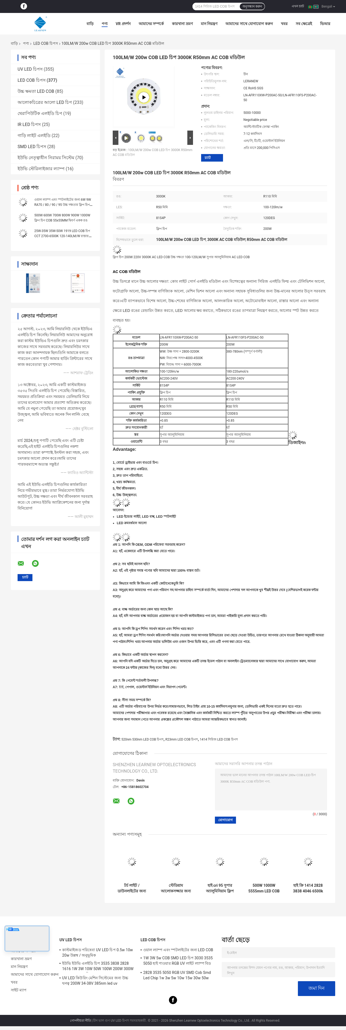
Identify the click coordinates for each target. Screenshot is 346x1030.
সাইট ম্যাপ (18, 990)
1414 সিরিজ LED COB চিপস (219, 739)
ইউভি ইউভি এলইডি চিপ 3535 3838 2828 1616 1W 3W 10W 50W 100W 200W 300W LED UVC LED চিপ (98, 967)
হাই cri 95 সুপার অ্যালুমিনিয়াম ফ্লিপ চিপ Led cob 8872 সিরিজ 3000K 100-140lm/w (220, 888)
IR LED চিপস (29, 124)
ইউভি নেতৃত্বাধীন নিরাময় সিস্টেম (46, 157)
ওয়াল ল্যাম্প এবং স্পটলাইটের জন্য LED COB (178, 950)
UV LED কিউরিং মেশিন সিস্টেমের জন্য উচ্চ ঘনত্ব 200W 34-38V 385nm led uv (95, 980)
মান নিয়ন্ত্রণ (209, 24)
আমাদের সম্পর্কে (151, 24)
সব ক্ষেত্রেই (304, 24)
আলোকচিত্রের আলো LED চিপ (45, 102)
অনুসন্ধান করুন (252, 6)
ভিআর (325, 24)
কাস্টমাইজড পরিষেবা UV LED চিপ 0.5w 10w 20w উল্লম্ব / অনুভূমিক (97, 952)
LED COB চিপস (45, 43)
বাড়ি (90, 24)
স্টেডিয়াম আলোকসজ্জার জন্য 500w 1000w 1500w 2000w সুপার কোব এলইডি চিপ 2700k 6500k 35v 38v (176, 888)
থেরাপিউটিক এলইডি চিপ (40, 113)
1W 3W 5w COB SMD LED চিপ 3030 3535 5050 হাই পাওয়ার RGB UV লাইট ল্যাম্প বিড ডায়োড (178, 961)
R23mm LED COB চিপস (181, 739)
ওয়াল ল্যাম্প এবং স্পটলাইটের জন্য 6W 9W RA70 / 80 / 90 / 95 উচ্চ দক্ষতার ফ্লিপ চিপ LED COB (62, 205)
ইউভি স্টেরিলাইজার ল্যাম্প (41, 168)
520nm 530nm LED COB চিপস (142, 739)
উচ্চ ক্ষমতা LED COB (36, 91)
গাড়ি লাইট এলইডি (34, 135)
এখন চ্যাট (298, 6)
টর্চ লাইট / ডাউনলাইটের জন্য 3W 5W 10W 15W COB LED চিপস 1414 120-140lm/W (132, 888)
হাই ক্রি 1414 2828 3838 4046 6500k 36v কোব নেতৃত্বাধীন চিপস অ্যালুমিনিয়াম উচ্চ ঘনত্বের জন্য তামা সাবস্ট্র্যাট (308, 888)
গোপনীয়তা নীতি (80, 1020)
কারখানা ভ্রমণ (182, 24)
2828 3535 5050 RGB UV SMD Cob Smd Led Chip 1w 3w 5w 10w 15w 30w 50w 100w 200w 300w (177, 976)
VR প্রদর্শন (123, 24)
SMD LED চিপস (32, 146)
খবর (284, 24)
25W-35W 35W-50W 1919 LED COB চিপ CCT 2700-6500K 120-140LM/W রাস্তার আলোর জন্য (62, 236)
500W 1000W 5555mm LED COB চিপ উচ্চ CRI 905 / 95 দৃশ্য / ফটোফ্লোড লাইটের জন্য (264, 888)
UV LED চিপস (30, 69)
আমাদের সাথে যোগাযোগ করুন (248, 24)
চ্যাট (208, 158)
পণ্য (105, 24)
